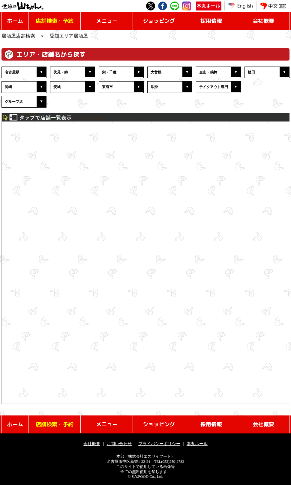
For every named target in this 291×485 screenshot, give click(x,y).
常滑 (154, 87)
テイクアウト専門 (213, 87)
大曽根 (156, 72)
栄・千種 (109, 72)
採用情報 (211, 21)
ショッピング (159, 21)
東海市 (107, 87)
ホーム (15, 21)
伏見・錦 (60, 72)
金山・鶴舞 (208, 72)
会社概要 (263, 21)
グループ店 (14, 102)
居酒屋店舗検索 (18, 35)
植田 (251, 72)
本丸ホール (197, 443)
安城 (57, 87)
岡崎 (8, 87)
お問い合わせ (119, 443)
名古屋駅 (12, 72)
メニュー (107, 21)
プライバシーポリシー (159, 443)
